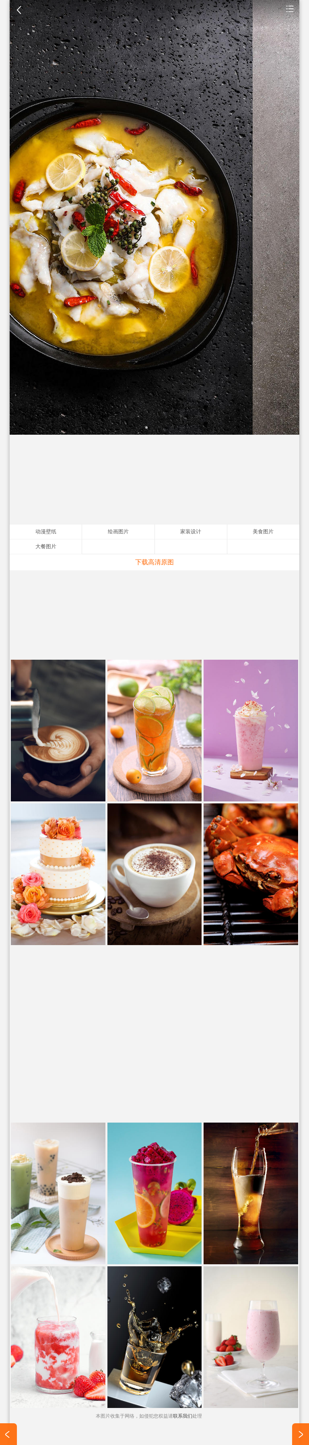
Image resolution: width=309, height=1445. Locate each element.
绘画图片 (118, 531)
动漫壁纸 (45, 531)
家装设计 (190, 531)
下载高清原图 (154, 562)
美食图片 (290, 8)
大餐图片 (45, 546)
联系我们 (182, 1416)
